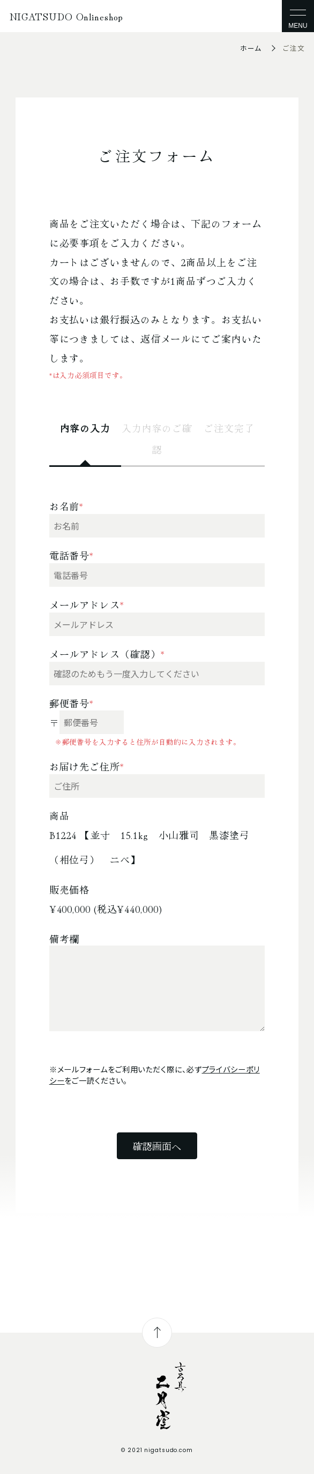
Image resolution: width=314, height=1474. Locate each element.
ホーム (250, 48)
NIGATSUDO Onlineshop (66, 16)
